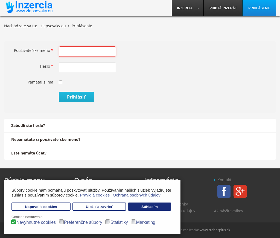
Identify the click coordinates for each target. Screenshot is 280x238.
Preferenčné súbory (83, 222)
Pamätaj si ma (40, 82)
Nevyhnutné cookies (36, 222)
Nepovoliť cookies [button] (41, 207)
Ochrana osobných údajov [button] (137, 195)
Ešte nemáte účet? (28, 153)
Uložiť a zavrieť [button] (99, 207)
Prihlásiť (76, 97)
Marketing (145, 222)
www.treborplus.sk (215, 229)
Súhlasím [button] (149, 207)
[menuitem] (188, 8)
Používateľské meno (33, 50)
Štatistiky (119, 222)
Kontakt (224, 179)
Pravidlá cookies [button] (95, 195)
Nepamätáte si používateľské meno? (45, 139)
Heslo (46, 66)
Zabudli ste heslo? (28, 125)
